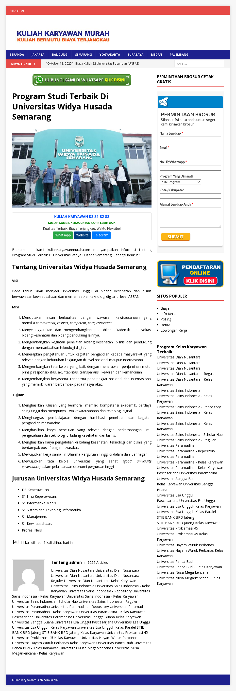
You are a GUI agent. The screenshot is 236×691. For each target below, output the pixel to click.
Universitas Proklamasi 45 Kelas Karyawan (46, 637)
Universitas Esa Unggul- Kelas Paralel (106, 627)
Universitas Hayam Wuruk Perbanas (109, 637)
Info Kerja (168, 313)
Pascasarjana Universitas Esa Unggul (121, 622)
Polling (166, 319)
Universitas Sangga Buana (94, 617)
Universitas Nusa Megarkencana (85, 648)
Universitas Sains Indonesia (72, 586)
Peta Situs (17, 10)
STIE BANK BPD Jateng (175, 517)
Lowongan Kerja (174, 330)
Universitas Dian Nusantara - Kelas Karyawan (100, 580)
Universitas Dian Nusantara (73, 570)
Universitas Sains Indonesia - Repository (100, 591)
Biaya (165, 308)
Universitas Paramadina (31, 606)
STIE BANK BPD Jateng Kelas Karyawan (74, 632)
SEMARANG (83, 55)
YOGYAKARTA (110, 55)
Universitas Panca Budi (114, 642)
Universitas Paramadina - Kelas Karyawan (45, 611)
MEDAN (156, 55)
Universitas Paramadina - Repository (80, 606)
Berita (165, 324)
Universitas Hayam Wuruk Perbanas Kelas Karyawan (53, 642)
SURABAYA (135, 55)
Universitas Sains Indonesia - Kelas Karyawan (102, 596)
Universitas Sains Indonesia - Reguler (108, 601)
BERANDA (17, 55)
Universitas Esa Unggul (73, 622)
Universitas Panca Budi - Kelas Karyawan (189, 567)
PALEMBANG (179, 55)
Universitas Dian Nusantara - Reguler (186, 373)
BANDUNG (59, 55)
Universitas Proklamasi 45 (127, 632)
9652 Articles (97, 562)
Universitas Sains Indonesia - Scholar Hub (45, 601)
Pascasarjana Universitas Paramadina (42, 617)
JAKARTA (38, 55)
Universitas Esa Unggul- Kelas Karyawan (44, 627)
